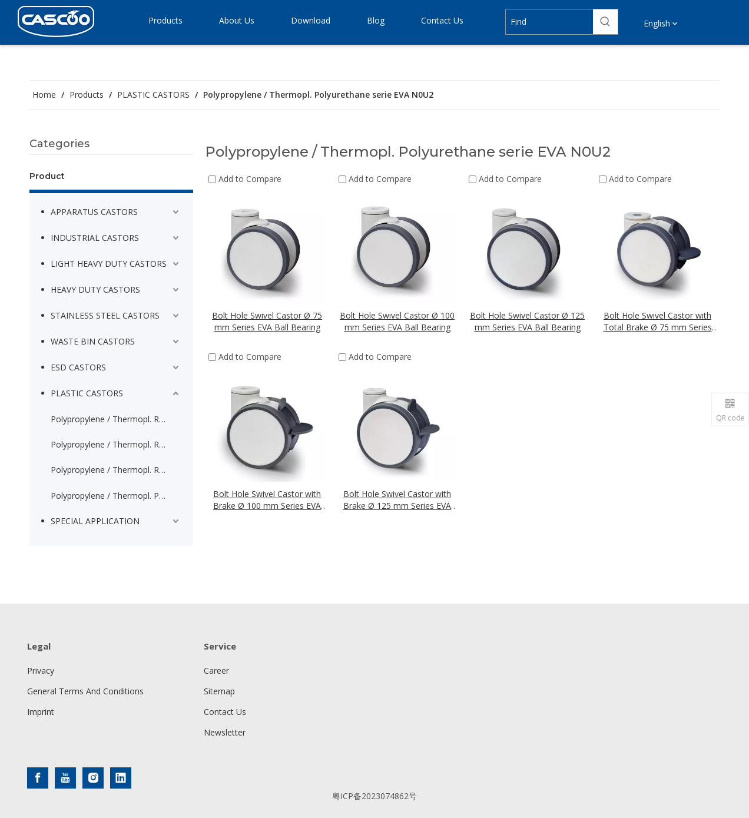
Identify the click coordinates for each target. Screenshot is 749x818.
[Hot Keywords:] (605, 21)
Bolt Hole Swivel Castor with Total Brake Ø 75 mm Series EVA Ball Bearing (658, 321)
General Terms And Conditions (85, 691)
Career (216, 670)
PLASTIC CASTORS (87, 393)
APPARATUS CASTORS (94, 211)
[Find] (549, 21)
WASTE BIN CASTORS (93, 341)
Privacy (40, 670)
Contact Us (225, 711)
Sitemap (219, 691)
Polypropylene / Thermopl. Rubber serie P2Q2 (116, 469)
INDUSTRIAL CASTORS (95, 237)
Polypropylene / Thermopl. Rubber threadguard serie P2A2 (116, 444)
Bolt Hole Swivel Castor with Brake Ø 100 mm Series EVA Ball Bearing (267, 500)
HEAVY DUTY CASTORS (95, 289)
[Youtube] (65, 778)
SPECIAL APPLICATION (95, 520)
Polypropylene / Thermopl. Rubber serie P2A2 (116, 419)
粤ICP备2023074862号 (374, 796)
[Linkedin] (120, 778)
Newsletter (225, 732)
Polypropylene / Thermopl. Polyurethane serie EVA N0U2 (116, 495)
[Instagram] (93, 778)
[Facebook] (37, 778)
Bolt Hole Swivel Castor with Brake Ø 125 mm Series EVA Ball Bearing (397, 500)
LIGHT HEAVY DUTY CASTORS (109, 263)
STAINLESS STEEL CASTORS (105, 315)
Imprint (40, 711)
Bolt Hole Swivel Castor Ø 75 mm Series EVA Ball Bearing (267, 321)
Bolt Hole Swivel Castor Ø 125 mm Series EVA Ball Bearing (527, 321)
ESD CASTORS (78, 367)
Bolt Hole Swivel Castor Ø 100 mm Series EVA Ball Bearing (397, 321)
